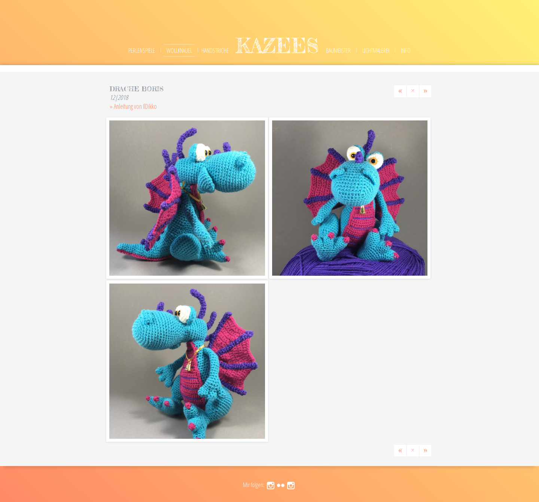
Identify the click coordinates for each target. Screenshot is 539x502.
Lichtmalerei (375, 50)
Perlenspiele (141, 50)
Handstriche (215, 50)
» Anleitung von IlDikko (133, 106)
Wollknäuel (179, 50)
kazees (277, 45)
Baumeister (338, 50)
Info (406, 50)
